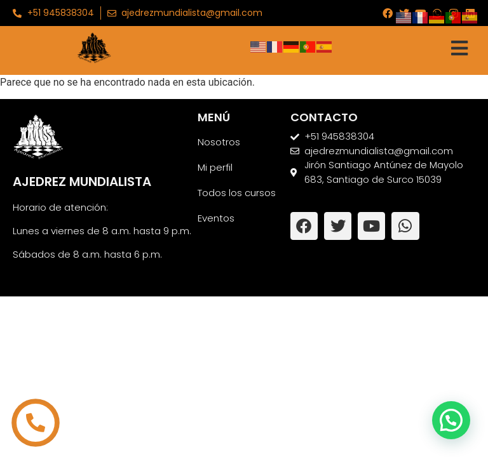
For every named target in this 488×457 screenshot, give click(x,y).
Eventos (216, 218)
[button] (451, 420)
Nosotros (219, 142)
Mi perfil (215, 167)
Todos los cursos (237, 192)
